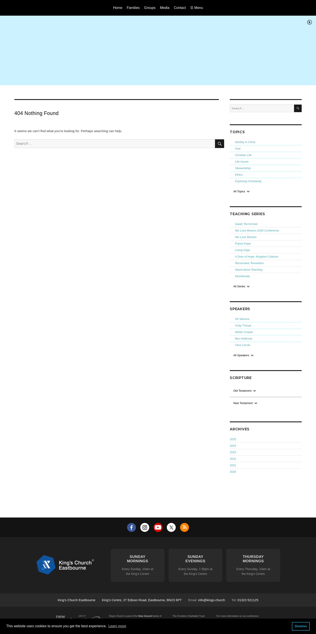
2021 (233, 465)
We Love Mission (245, 237)
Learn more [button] (117, 626)
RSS (184, 527)
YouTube (158, 527)
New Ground (145, 616)
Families (133, 8)
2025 (233, 439)
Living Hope (242, 250)
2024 (233, 445)
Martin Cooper (244, 332)
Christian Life (243, 155)
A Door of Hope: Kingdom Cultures (256, 256)
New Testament (243, 403)
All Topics (239, 191)
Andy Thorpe (243, 325)
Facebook (131, 527)
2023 (233, 452)
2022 (233, 458)
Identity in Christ (245, 142)
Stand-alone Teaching (248, 269)
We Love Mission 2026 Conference (257, 230)
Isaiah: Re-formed (246, 224)
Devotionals (242, 276)
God (237, 148)
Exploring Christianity (248, 181)
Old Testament (242, 390)
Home (117, 8)
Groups (150, 8)
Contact (180, 8)
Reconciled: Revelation (249, 263)
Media (164, 8)
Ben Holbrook (243, 338)
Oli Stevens (242, 319)
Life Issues (241, 161)
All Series (239, 286)
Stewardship (243, 168)
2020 (233, 471)
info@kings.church (211, 600)
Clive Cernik (242, 345)
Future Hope (243, 243)
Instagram (144, 527)
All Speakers (241, 355)
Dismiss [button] (301, 626)
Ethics (239, 174)
